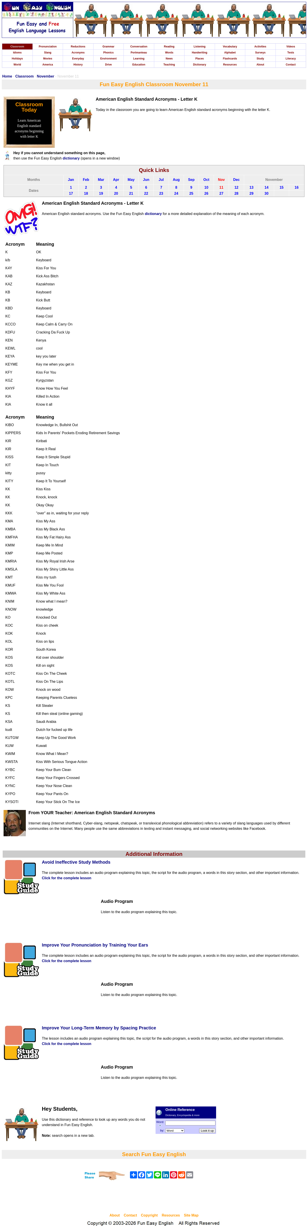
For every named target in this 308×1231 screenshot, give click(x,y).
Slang (47, 52)
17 (71, 193)
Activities (260, 46)
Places (199, 58)
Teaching (169, 64)
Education (138, 64)
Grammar (108, 46)
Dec (236, 180)
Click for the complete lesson (66, 878)
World (17, 64)
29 (251, 193)
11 (221, 187)
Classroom (17, 46)
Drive (108, 64)
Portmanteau (139, 52)
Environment (108, 58)
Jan (71, 180)
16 (297, 187)
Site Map (191, 1215)
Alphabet (230, 52)
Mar (101, 180)
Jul (161, 180)
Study (260, 58)
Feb (86, 180)
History (78, 64)
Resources (230, 64)
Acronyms (78, 52)
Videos (290, 46)
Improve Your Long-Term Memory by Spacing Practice (99, 1027)
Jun (146, 180)
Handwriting (199, 52)
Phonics (108, 52)
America (48, 64)
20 (116, 193)
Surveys (260, 52)
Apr (116, 180)
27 (221, 193)
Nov (221, 180)
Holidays (17, 58)
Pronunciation (48, 46)
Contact (291, 64)
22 (146, 193)
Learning (138, 58)
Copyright (149, 1215)
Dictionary (199, 64)
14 (267, 187)
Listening (199, 46)
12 (236, 187)
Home (7, 76)
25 (191, 193)
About (260, 64)
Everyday (78, 58)
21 (131, 193)
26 (206, 193)
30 (267, 193)
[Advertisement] (154, 1197)
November (45, 76)
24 (176, 193)
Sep (191, 180)
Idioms (17, 52)
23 (161, 193)
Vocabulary (230, 46)
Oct (206, 180)
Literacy (291, 58)
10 (206, 187)
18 (86, 193)
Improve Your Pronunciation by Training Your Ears (95, 945)
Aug (176, 180)
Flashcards (230, 58)
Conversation (138, 46)
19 (101, 193)
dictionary (71, 158)
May (131, 180)
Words (169, 52)
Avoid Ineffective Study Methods (76, 862)
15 (282, 187)
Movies (47, 58)
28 (236, 193)
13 (251, 187)
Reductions (78, 46)
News (169, 58)
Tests (290, 52)
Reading (169, 46)
